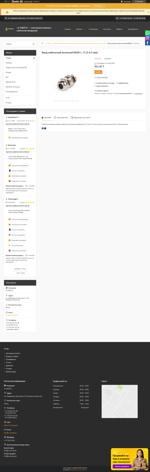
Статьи (8, 362)
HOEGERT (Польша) (13, 87)
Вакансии (9, 366)
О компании (93, 29)
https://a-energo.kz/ (11, 425)
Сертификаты (133, 29)
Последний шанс (12, 92)
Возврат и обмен (12, 356)
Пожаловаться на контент (78, 470)
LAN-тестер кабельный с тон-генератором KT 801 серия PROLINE (20, 157)
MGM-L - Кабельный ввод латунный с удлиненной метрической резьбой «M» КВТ (76, 43)
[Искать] (33, 44)
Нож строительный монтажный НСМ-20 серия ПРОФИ (19, 211)
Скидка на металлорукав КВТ (16, 67)
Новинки (9, 63)
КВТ (7, 77)
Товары (8, 58)
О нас (8, 98)
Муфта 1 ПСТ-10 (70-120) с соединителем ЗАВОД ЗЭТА (17, 130)
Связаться (98, 6)
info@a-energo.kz (12, 315)
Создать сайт (28, 1)
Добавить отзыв (20, 269)
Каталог (79, 29)
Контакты (107, 29)
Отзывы (8, 103)
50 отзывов (127, 1)
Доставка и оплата (13, 353)
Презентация (11, 372)
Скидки (8, 72)
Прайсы (119, 29)
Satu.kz (85, 468)
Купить (98, 72)
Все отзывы (21, 273)
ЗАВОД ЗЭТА (10, 82)
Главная (67, 29)
